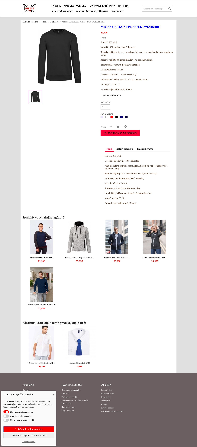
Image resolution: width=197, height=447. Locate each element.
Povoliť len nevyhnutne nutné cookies (29, 435)
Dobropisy (105, 400)
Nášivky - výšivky (75, 6)
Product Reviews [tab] (145, 148)
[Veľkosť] (105, 107)
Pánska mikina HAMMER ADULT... (41, 304)
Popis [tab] (109, 148)
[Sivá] (102, 118)
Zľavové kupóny (107, 407)
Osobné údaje (106, 390)
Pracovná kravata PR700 (79, 363)
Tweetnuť (118, 127)
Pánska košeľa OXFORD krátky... (41, 363)
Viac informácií (28, 441)
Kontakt (117, 11)
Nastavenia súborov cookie (112, 411)
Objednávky (106, 397)
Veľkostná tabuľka (112, 95)
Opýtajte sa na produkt (120, 133)
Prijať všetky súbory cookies (29, 429)
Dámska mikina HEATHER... (155, 257)
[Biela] (107, 118)
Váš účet (106, 384)
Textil (56, 6)
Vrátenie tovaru (107, 393)
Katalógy (26, 390)
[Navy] (127, 118)
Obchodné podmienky (71, 390)
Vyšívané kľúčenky (102, 6)
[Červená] (112, 118)
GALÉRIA (123, 6)
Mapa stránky (68, 410)
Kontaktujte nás (68, 407)
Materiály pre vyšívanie (92, 11)
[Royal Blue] (122, 118)
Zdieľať (111, 127)
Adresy (104, 404)
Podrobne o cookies (70, 397)
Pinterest (125, 127)
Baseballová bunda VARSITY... (117, 257)
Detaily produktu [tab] (124, 148)
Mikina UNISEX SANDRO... (41, 257)
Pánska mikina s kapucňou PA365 (79, 257)
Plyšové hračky (62, 11)
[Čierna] (117, 118)
